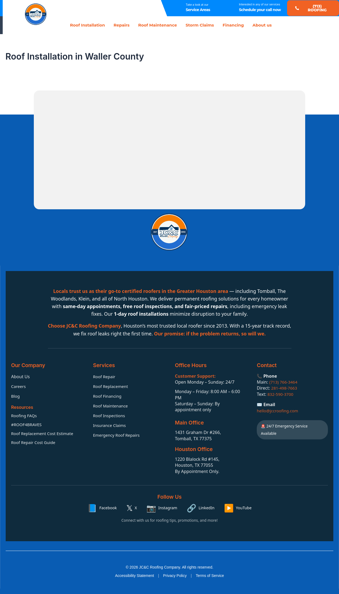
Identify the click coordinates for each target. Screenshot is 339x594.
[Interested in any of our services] (229, 8)
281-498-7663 (285, 388)
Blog (15, 396)
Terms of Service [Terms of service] (210, 575)
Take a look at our (197, 4)
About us (262, 25)
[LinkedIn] (201, 507)
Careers (19, 386)
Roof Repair (105, 376)
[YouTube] (238, 507)
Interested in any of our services (259, 4)
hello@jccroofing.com (279, 410)
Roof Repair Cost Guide (34, 442)
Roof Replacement (111, 386)
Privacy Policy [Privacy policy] (175, 575)
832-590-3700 (281, 394)
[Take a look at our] (176, 8)
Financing (233, 25)
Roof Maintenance (157, 25)
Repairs (122, 25)
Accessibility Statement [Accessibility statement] (134, 575)
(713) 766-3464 (284, 381)
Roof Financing (108, 396)
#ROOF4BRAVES (27, 424)
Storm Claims (200, 25)
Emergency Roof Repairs (118, 435)
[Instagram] (161, 507)
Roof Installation (87, 25)
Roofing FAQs (24, 415)
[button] (313, 8)
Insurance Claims (110, 425)
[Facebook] (102, 507)
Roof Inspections (110, 415)
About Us (20, 376)
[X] (131, 507)
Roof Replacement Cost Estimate (44, 433)
